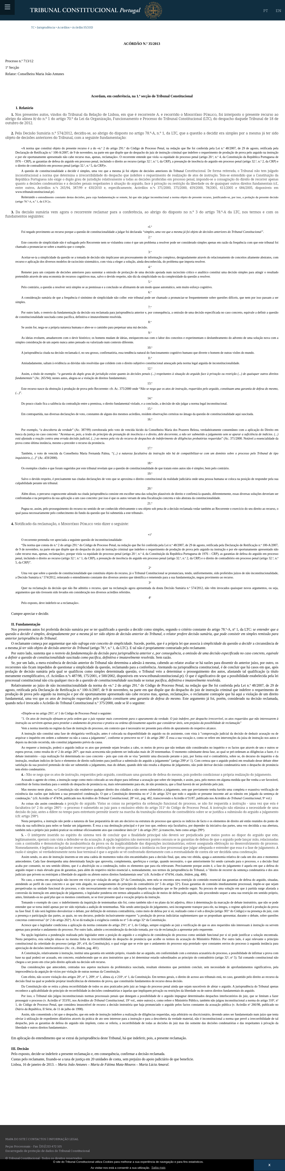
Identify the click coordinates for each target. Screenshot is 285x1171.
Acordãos (63, 27)
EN (278, 10)
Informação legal (63, 1139)
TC (33, 27)
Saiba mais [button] (158, 1167)
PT (265, 10)
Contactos (37, 1139)
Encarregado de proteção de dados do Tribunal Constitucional (47, 1151)
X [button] (269, 1165)
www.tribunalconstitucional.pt (161, 676)
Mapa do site (15, 1139)
